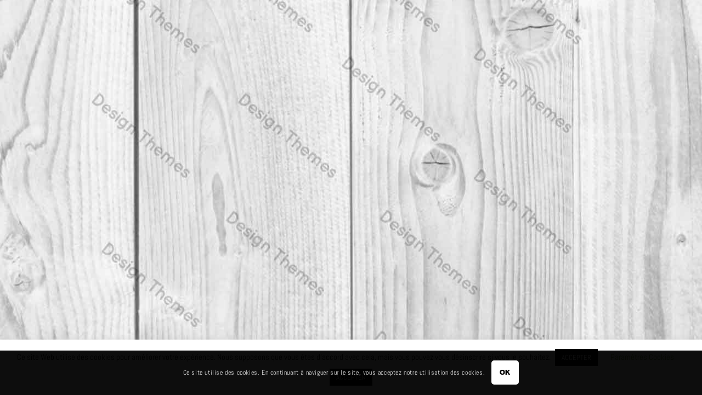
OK (505, 372)
